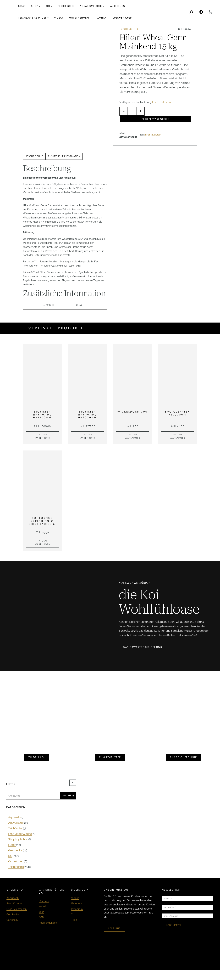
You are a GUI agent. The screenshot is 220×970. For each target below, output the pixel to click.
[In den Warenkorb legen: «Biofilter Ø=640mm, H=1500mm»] (42, 436)
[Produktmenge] (132, 111)
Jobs (41, 912)
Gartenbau (12, 919)
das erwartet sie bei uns (142, 647)
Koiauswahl (13, 898)
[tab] (34, 156)
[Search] (191, 12)
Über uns (44, 901)
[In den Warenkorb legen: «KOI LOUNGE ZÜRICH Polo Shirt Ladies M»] (42, 543)
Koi (48, 6)
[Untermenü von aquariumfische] (104, 6)
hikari (147, 135)
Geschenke (13, 914)
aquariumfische (91, 6)
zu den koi (36, 757)
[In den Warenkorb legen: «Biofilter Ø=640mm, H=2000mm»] (87, 436)
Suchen (68, 795)
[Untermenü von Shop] (39, 6)
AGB (41, 917)
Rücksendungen (48, 922)
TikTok (74, 919)
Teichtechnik (128, 29)
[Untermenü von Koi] (51, 6)
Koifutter (156, 135)
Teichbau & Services (32, 17)
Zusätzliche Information (64, 156)
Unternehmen (79, 17)
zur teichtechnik (183, 757)
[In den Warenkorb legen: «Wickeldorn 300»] (132, 436)
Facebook (76, 903)
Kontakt (43, 906)
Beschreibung (34, 156)
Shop (34, 6)
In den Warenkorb (155, 119)
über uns (114, 928)
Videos (75, 898)
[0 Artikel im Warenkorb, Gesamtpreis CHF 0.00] (210, 12)
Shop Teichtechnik (17, 909)
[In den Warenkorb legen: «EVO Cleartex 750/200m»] (177, 436)
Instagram (77, 909)
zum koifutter (110, 757)
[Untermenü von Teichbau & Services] (48, 18)
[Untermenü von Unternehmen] (90, 18)
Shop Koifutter (15, 903)
